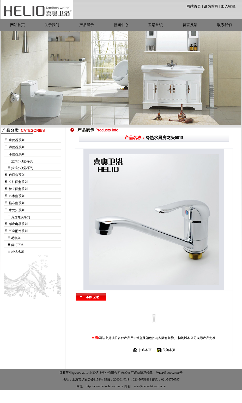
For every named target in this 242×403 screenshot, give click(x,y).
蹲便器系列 (17, 147)
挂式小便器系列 (22, 168)
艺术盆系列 (17, 196)
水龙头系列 (17, 210)
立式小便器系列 (22, 161)
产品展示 (86, 25)
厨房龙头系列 (20, 217)
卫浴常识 (155, 25)
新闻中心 (121, 25)
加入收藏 (228, 6)
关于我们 (52, 25)
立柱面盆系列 (18, 182)
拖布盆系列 (17, 203)
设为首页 (211, 6)
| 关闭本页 (168, 350)
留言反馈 (190, 25)
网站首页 (193, 6)
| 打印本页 (145, 350)
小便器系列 (17, 154)
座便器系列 (17, 140)
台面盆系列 (17, 175)
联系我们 (224, 25)
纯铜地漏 (17, 252)
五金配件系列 (18, 231)
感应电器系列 (18, 224)
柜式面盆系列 (18, 189)
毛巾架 (16, 238)
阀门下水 (17, 245)
